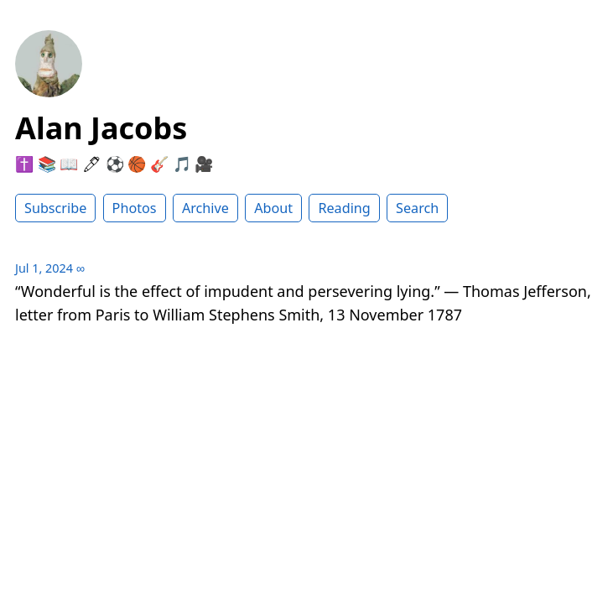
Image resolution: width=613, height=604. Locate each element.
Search (417, 208)
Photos (134, 208)
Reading (344, 208)
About (273, 208)
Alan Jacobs (101, 127)
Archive (205, 208)
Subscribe (55, 208)
